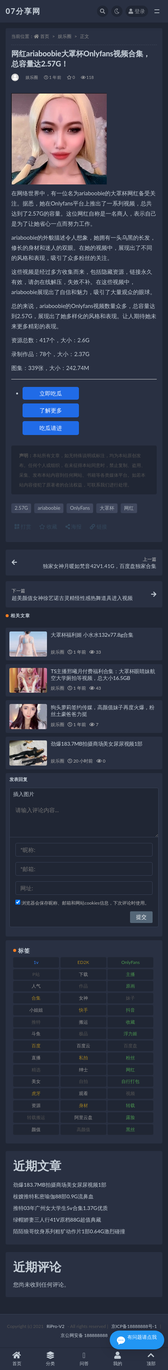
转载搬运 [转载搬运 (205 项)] (36, 1117)
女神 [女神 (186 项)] (83, 998)
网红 (129, 508)
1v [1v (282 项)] (35, 962)
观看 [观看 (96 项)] (83, 1093)
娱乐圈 (64, 36)
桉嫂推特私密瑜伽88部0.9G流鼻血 (53, 1196)
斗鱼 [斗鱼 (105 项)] (36, 1033)
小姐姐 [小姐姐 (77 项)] (36, 1010)
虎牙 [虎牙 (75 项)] (36, 1093)
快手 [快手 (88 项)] (83, 1010)
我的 (117, 1359)
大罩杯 (107, 508)
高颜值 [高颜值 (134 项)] (83, 1129)
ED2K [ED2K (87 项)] (83, 962)
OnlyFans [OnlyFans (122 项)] (130, 962)
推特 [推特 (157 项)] (36, 1022)
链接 (98, 526)
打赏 (23, 526)
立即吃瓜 (50, 393)
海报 (73, 526)
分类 (50, 1359)
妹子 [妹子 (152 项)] (130, 998)
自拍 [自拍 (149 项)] (83, 1081)
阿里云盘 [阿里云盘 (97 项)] (83, 1117)
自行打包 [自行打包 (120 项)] (130, 1081)
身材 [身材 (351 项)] (83, 1105)
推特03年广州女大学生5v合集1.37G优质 (60, 1208)
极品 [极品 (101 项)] (83, 1033)
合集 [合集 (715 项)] (36, 998)
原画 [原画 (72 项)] (130, 986)
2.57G (21, 508)
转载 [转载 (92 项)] (130, 1105)
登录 (137, 11)
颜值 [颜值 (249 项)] (36, 1129)
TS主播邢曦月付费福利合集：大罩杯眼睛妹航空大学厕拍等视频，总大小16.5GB (103, 674)
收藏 (48, 526)
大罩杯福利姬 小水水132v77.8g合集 (92, 634)
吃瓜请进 (50, 427)
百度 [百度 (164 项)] (36, 1045)
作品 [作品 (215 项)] (83, 986)
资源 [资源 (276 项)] (36, 1105)
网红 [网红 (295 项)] (130, 1069)
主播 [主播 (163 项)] (130, 974)
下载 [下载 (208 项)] (83, 974)
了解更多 (50, 410)
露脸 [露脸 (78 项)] (130, 1117)
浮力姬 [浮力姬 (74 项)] (130, 1033)
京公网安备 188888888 (84, 1335)
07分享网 (23, 10)
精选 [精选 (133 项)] (36, 1069)
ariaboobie (49, 508)
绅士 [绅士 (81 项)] (83, 1069)
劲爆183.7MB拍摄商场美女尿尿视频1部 (96, 743)
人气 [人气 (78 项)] (36, 986)
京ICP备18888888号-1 (134, 1326)
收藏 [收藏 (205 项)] (130, 1022)
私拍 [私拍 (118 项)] (83, 1057)
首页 (44, 36)
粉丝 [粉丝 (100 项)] (130, 1057)
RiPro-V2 (55, 1326)
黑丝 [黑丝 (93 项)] (130, 1129)
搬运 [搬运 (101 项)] (83, 1022)
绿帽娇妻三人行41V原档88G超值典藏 (57, 1219)
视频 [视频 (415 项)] (130, 1093)
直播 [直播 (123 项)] (36, 1057)
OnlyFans (80, 508)
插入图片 (23, 794)
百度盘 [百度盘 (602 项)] (130, 1045)
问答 (84, 1359)
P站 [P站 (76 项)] (35, 974)
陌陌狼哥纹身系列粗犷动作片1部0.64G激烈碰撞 (69, 1231)
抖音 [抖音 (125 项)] (130, 1010)
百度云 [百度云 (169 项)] (83, 1045)
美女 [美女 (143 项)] (36, 1081)
